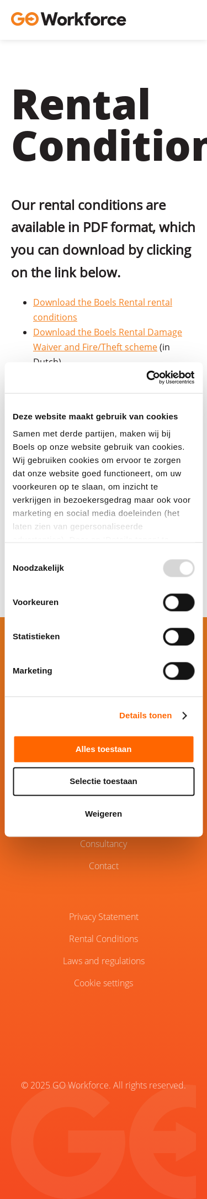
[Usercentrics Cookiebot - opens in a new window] (147, 377)
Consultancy (103, 844)
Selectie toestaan (103, 781)
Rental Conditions (103, 939)
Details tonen (145, 715)
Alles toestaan (104, 749)
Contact (104, 866)
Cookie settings (103, 983)
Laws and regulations (104, 961)
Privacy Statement (104, 917)
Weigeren (103, 813)
